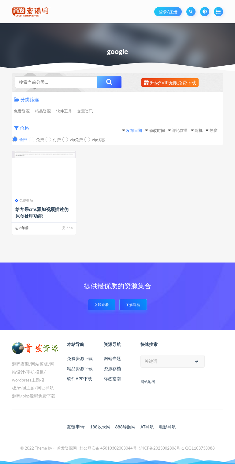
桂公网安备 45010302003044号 (108, 448)
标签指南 (112, 378)
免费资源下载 (80, 358)
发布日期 (134, 130)
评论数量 (180, 130)
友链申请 (75, 426)
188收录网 (100, 426)
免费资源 (22, 111)
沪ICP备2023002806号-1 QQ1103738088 (177, 448)
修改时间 (157, 130)
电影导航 (167, 426)
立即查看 (101, 305)
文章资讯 (85, 111)
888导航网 (125, 426)
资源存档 (112, 368)
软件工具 (64, 111)
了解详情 (133, 305)
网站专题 (112, 358)
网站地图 (147, 381)
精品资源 (43, 111)
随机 (199, 130)
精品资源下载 (80, 368)
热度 (214, 130)
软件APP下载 (79, 378)
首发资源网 (67, 448)
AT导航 (147, 426)
